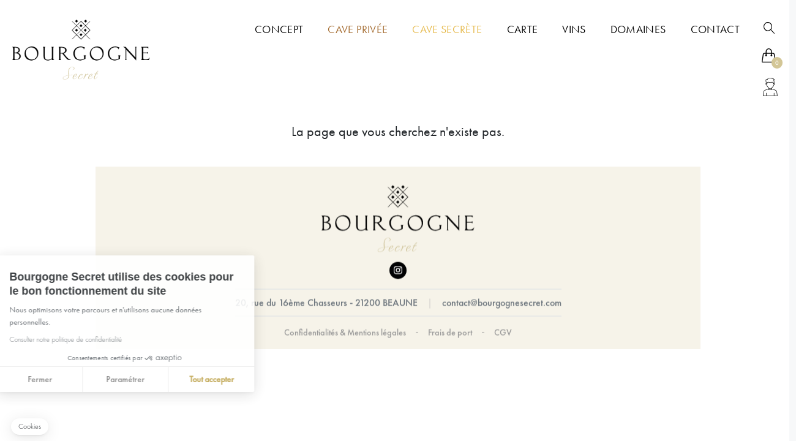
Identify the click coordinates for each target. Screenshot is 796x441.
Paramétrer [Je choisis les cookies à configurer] (78, 379)
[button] (29, 426)
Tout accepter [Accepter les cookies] (163, 379)
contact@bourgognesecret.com (501, 302)
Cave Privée (358, 29)
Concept (279, 29)
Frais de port (450, 332)
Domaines (638, 29)
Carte (522, 29)
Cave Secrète (447, 29)
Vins (573, 29)
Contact (715, 29)
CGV (503, 332)
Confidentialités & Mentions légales (345, 332)
